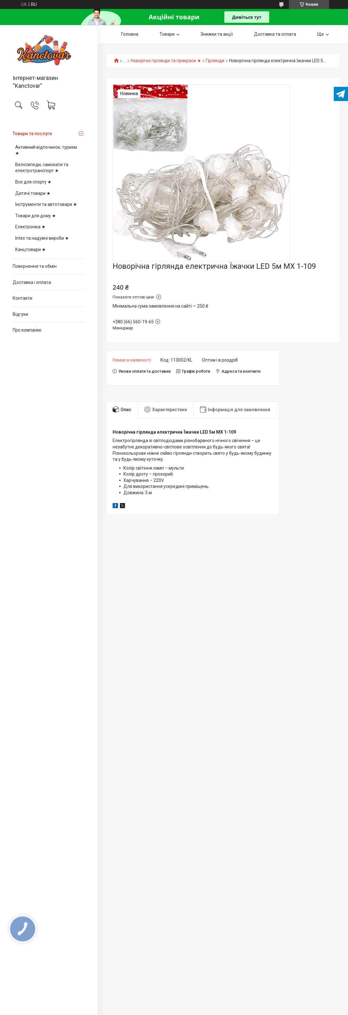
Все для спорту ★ (33, 181)
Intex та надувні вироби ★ (42, 238)
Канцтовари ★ (30, 249)
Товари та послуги (32, 133)
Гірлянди (215, 60)
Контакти (22, 298)
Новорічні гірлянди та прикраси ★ (166, 60)
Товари (167, 34)
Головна (129, 34)
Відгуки (20, 314)
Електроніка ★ (30, 226)
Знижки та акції (217, 34)
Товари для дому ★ (35, 215)
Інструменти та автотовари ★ (46, 204)
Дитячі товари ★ (33, 193)
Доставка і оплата (32, 282)
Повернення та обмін (35, 266)
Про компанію (27, 330)
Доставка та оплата (275, 34)
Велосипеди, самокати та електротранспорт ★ (41, 167)
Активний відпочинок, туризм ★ (46, 150)
